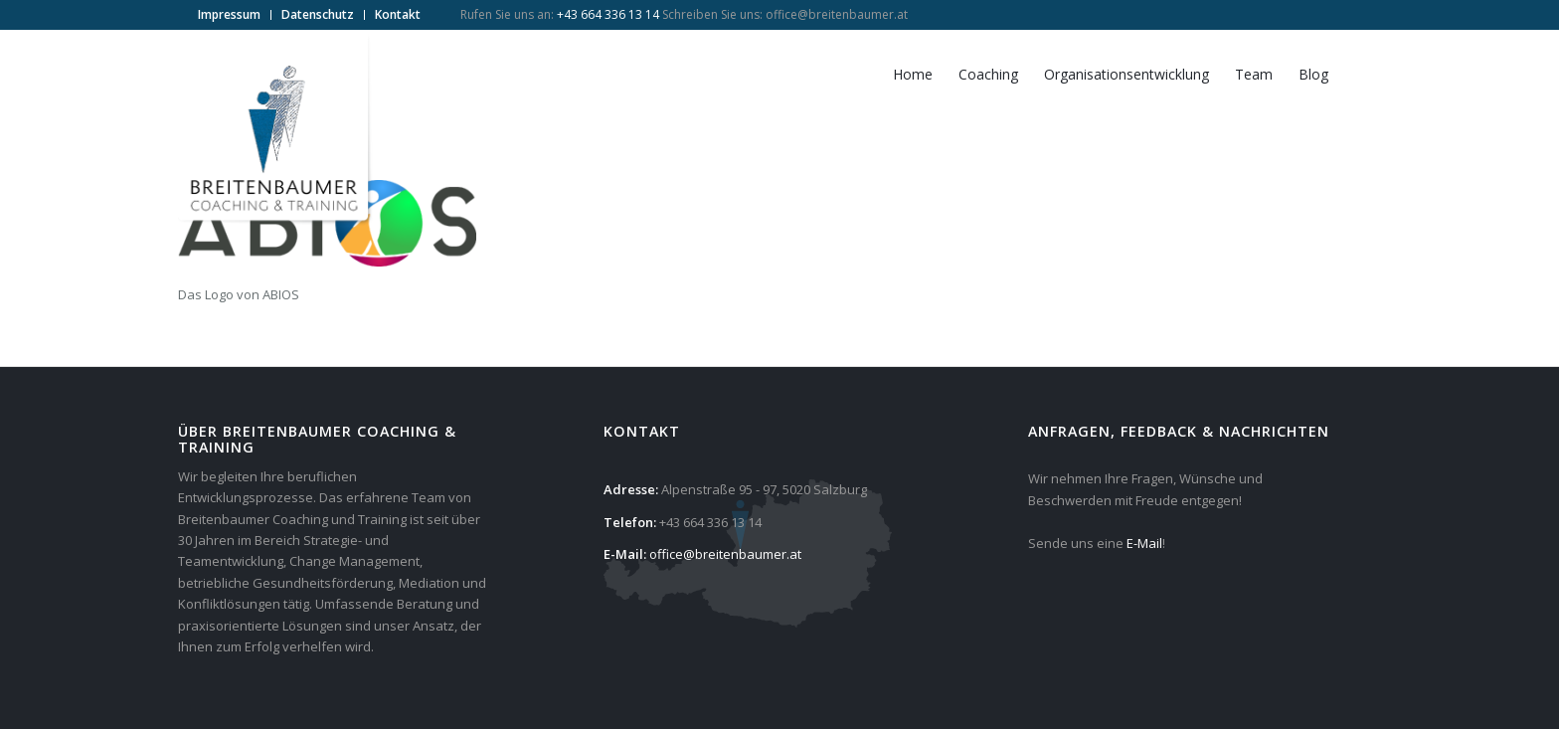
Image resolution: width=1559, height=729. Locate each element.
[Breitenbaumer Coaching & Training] (277, 130)
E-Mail (1144, 543)
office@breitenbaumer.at (837, 14)
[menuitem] (229, 15)
